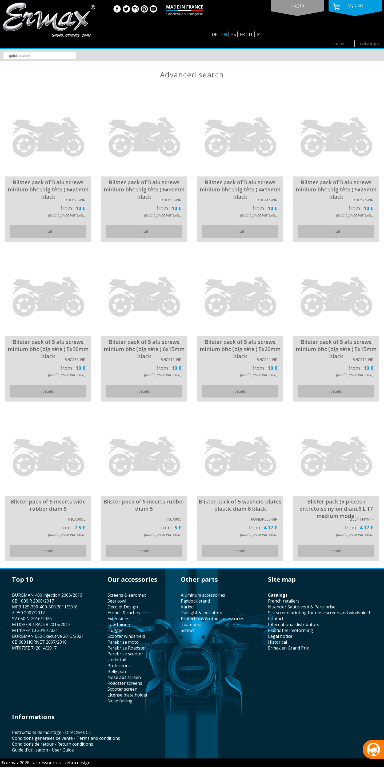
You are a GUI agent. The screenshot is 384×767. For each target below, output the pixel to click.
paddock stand (195, 601)
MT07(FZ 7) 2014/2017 (34, 648)
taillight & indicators (201, 613)
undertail (116, 660)
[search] (40, 56)
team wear (192, 624)
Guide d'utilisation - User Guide (43, 750)
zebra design (77, 763)
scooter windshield (126, 636)
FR (242, 34)
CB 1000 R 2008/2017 (33, 601)
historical (277, 642)
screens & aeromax (126, 595)
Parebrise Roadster (126, 648)
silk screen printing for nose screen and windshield (319, 613)
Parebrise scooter (125, 654)
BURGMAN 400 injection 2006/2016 (47, 595)
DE (214, 34)
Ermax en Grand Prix (288, 648)
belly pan (116, 671)
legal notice (280, 636)
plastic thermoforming (290, 630)
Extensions (118, 619)
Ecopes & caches (123, 613)
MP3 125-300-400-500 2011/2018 (45, 607)
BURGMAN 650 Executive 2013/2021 (48, 636)
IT (251, 34)
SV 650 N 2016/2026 (32, 619)
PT (260, 34)
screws (188, 630)
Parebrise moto (123, 642)
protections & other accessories (212, 619)
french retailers (283, 601)
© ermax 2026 (15, 763)
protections (119, 665)
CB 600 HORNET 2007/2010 (39, 642)
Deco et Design (122, 607)
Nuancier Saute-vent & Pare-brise (301, 607)
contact (275, 619)
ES (233, 34)
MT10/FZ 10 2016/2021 (35, 630)
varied (187, 607)
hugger (115, 630)
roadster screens (124, 683)
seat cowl (116, 601)
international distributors (293, 624)
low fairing (118, 624)
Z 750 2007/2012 (28, 613)
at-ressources (47, 763)
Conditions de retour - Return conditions (52, 744)
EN (224, 34)
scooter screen (122, 689)
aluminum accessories (203, 595)
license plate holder (127, 695)
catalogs (369, 43)
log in (297, 5)
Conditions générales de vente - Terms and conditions (66, 738)
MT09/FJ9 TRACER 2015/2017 (41, 624)
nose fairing (120, 701)
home (340, 43)
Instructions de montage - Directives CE (51, 732)
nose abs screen (124, 677)
